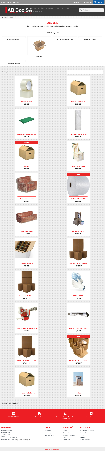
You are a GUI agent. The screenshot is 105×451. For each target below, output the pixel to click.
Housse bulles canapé (26, 231)
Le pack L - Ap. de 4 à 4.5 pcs (27, 296)
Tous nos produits (13, 40)
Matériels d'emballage (46, 8)
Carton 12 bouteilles (27, 263)
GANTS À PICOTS (78, 296)
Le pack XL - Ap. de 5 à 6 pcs (78, 361)
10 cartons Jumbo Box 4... (27, 393)
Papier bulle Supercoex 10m (78, 134)
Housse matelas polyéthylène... (26, 134)
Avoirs (82, 435)
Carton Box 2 (27, 166)
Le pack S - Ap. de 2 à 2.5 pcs (78, 263)
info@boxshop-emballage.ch (22, 439)
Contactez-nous (67, 439)
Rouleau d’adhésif (26, 102)
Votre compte (85, 427)
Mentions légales (67, 433)
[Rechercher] (91, 10)
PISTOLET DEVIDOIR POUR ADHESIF (26, 328)
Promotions (48, 430)
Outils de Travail (63, 8)
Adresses (82, 437)
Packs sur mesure (36, 12)
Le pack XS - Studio (78, 231)
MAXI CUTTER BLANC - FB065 (78, 328)
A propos (65, 437)
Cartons (33, 8)
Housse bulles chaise (78, 166)
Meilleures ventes (49, 435)
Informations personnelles (87, 430)
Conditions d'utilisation (69, 435)
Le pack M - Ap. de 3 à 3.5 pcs (26, 361)
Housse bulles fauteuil (26, 199)
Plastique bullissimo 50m (78, 199)
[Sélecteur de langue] (76, 2)
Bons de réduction (85, 439)
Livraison (65, 430)
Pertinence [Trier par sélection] (85, 72)
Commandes (83, 433)
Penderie (78, 393)
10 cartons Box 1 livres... (78, 102)
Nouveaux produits (50, 433)
